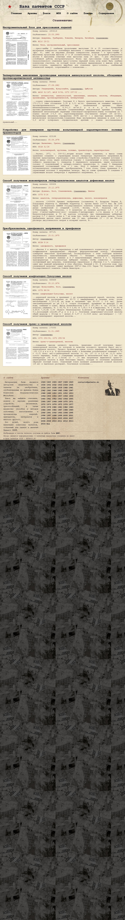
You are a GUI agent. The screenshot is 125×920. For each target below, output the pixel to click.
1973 (49, 404)
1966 (43, 401)
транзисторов (85, 150)
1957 (60, 396)
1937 (49, 388)
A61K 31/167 (44, 92)
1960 (43, 399)
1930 (43, 385)
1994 (65, 413)
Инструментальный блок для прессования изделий (37, 27)
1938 (54, 388)
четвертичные (77, 98)
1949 (49, 393)
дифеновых (78, 198)
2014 (43, 424)
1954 (43, 396)
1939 (60, 388)
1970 (65, 401)
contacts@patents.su (88, 382)
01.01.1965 (53, 331)
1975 (60, 404)
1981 (60, 407)
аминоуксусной (63, 95)
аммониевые (79, 95)
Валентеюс (47, 143)
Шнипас (91, 191)
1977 (71, 404)
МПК (58, 13)
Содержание (106, 13)
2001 (71, 415)
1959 (71, 396)
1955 (49, 396)
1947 (71, 390)
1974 (54, 404)
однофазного (46, 246)
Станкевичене (65, 191)
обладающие (115, 95)
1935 (71, 385)
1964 (65, 399)
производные (39, 98)
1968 (54, 401)
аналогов (44, 198)
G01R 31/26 (43, 146)
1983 (71, 407)
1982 (65, 407)
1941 (71, 388)
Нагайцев (89, 38)
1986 (54, 410)
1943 (49, 390)
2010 (54, 421)
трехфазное (60, 246)
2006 (65, 418)
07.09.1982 (53, 85)
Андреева (46, 38)
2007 (71, 418)
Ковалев (69, 38)
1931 (49, 385)
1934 (65, 385)
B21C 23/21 (43, 41)
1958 (65, 396)
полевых (72, 150)
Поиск (46, 13)
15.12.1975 (53, 187)
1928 (65, 382)
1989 (71, 410)
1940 (65, 388)
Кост (54, 191)
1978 (43, 407)
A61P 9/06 (58, 92)
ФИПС (58, 433)
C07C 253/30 (44, 338)
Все (48, 424)
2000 (65, 415)
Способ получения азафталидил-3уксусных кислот (37, 276)
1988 (65, 410)
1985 (49, 410)
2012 (65, 421)
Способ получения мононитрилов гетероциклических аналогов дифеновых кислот (58, 180)
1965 (71, 399)
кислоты (103, 95)
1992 (54, 413)
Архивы (32, 13)
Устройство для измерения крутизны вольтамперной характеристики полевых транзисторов (62, 131)
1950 (54, 393)
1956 (54, 396)
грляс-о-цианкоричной (51, 341)
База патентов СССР (41, 6)
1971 (71, 401)
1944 (54, 390)
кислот (88, 198)
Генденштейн (48, 88)
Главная (16, 13)
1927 (60, 382)
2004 (54, 418)
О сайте (72, 13)
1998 (54, 415)
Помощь (88, 13)
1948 (43, 393)
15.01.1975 (53, 235)
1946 (65, 390)
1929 (71, 382)
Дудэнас (45, 191)
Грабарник (58, 38)
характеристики (101, 150)
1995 (71, 413)
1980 (54, 407)
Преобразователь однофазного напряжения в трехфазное (42, 228)
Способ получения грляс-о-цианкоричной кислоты (37, 324)
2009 (49, 421)
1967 (49, 401)
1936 (43, 388)
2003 (49, 418)
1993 (60, 413)
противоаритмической (57, 98)
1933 (60, 385)
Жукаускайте (62, 88)
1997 (49, 415)
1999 (60, 415)
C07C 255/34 (59, 338)
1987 (60, 410)
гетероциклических (61, 198)
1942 (43, 390)
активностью (47, 95)
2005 (60, 418)
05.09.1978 (53, 140)
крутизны (61, 150)
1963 (60, 399)
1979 (49, 407)
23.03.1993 (53, 34)
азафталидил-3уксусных (52, 294)
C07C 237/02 (71, 92)
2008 (43, 421)
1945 (60, 390)
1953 (71, 393)
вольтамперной (47, 150)
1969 (60, 401)
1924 (43, 382)
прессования (73, 45)
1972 (43, 404)
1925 (49, 382)
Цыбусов (89, 88)
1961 (49, 399)
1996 (43, 415)
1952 (65, 393)
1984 (43, 410)
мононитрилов (100, 198)
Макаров (79, 38)
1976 (65, 404)
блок (42, 45)
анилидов (92, 95)
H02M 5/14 (43, 242)
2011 (60, 421)
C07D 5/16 (43, 194)
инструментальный (56, 45)
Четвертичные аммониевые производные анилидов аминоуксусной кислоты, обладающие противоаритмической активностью (62, 77)
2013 (71, 421)
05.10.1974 (53, 283)
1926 (54, 382)
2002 (43, 418)
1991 (49, 413)
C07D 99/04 (43, 290)
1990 (43, 413)
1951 (60, 393)
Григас (57, 143)
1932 (54, 385)
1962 (54, 399)
